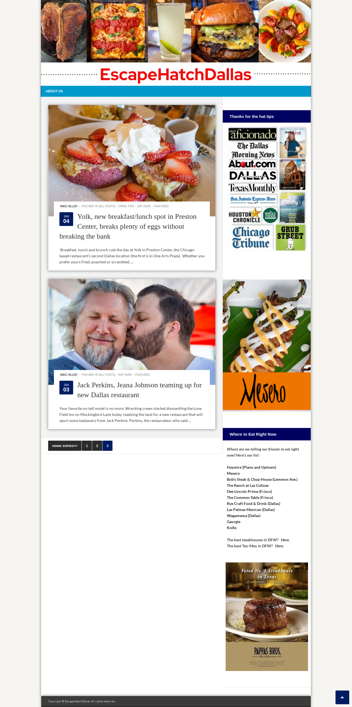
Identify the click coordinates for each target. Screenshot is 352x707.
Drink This (126, 206)
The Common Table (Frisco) (250, 497)
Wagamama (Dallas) (243, 515)
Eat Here (144, 206)
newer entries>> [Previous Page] (64, 446)
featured (161, 206)
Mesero (233, 473)
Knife (231, 527)
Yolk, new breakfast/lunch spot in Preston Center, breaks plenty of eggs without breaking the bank (128, 226)
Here (285, 539)
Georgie (233, 521)
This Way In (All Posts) (98, 206)
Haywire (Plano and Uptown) (251, 467)
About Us (54, 91)
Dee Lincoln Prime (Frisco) (249, 491)
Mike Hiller (68, 206)
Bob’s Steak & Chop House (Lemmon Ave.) (262, 479)
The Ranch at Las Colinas (248, 485)
